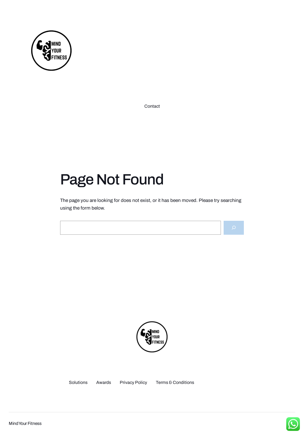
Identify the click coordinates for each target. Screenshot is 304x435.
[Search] (234, 228)
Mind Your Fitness (25, 423)
